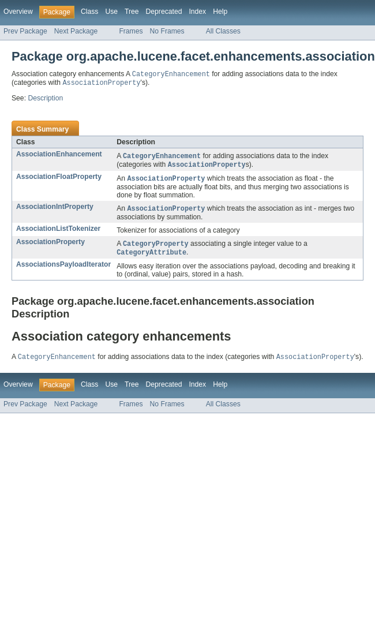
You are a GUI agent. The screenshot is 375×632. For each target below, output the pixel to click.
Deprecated (164, 12)
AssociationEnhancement (59, 155)
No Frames (167, 31)
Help (220, 12)
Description (45, 99)
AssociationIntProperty (54, 209)
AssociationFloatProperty (59, 179)
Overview (18, 12)
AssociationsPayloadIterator (63, 269)
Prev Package (25, 31)
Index (197, 12)
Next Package (76, 31)
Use (111, 12)
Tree (132, 12)
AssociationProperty (50, 245)
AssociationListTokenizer (58, 232)
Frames (130, 31)
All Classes (223, 31)
